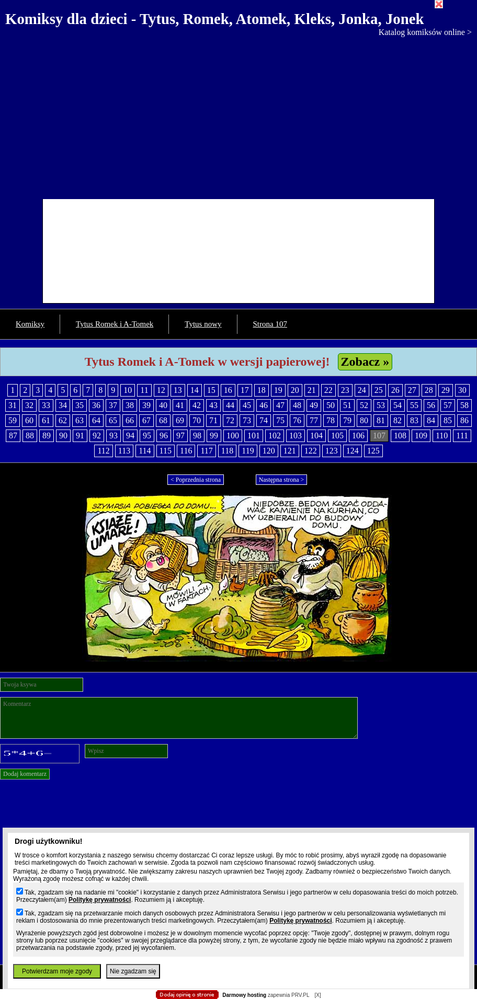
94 (130, 435)
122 (310, 450)
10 (127, 390)
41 (180, 405)
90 (63, 435)
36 (96, 405)
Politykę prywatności (100, 899)
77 (314, 420)
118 (227, 450)
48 (297, 405)
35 (79, 405)
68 (163, 420)
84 (431, 420)
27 (412, 390)
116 (186, 450)
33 (46, 405)
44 (230, 405)
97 (180, 435)
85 (448, 420)
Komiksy (30, 324)
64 (96, 420)
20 (295, 390)
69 (180, 420)
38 (130, 405)
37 (113, 405)
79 (347, 420)
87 (13, 435)
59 (12, 420)
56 (431, 405)
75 (280, 420)
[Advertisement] (238, 115)
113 (124, 450)
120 (269, 450)
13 (178, 390)
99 (214, 435)
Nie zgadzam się (133, 971)
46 (263, 405)
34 (63, 405)
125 (373, 450)
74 (263, 420)
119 (248, 450)
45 (247, 405)
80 (364, 420)
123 (331, 450)
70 (196, 420)
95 (147, 435)
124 (352, 450)
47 (280, 405)
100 (232, 435)
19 (278, 390)
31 (12, 405)
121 (289, 450)
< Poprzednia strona (196, 479)
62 (63, 420)
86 (464, 420)
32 (29, 405)
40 (163, 405)
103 (295, 435)
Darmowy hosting (244, 995)
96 (164, 435)
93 (113, 435)
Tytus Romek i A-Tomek (114, 324)
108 (400, 435)
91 (80, 435)
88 (30, 435)
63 (79, 420)
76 (297, 420)
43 (213, 405)
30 (462, 390)
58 (464, 405)
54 (397, 405)
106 (358, 435)
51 (347, 405)
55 (414, 405)
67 (146, 420)
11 (144, 390)
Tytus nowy (203, 324)
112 (103, 450)
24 (362, 390)
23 (345, 390)
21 (312, 390)
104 (316, 435)
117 (206, 450)
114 (145, 450)
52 (364, 405)
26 (395, 390)
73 (247, 420)
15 (211, 390)
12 (161, 390)
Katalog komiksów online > (425, 32)
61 (46, 420)
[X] (317, 995)
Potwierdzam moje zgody (57, 971)
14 (194, 390)
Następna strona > (281, 479)
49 (314, 405)
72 (230, 420)
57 (448, 405)
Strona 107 (270, 324)
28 (429, 390)
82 (397, 420)
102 (274, 435)
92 (97, 435)
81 (381, 420)
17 (245, 390)
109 (421, 435)
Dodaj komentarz (25, 773)
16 (228, 390)
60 (29, 420)
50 (330, 405)
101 (253, 435)
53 (381, 405)
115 (166, 450)
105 (337, 435)
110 (442, 435)
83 (414, 420)
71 (213, 420)
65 (113, 420)
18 (261, 390)
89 (46, 435)
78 (330, 420)
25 (378, 390)
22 (328, 390)
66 (130, 420)
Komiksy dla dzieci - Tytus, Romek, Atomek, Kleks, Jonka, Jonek (214, 18)
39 (146, 405)
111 (462, 435)
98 (197, 435)
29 (445, 390)
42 (196, 405)
